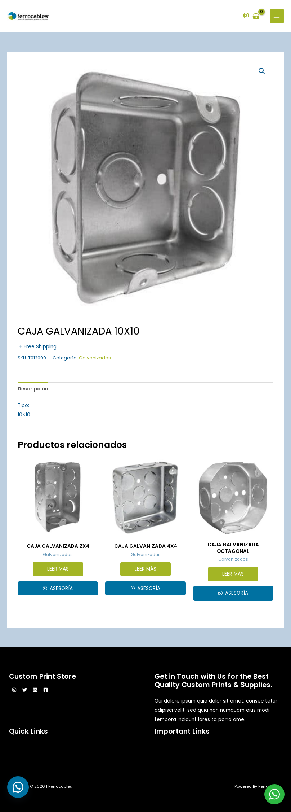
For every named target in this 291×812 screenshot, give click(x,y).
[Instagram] (14, 690)
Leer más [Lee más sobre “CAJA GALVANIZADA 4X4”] (145, 569)
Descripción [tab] (33, 388)
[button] (261, 71)
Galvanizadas (95, 358)
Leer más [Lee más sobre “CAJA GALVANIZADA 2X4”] (58, 569)
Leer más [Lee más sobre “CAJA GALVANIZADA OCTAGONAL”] (233, 574)
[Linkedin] (35, 690)
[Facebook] (45, 690)
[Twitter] (24, 690)
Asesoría (60, 588)
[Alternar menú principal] (277, 16)
